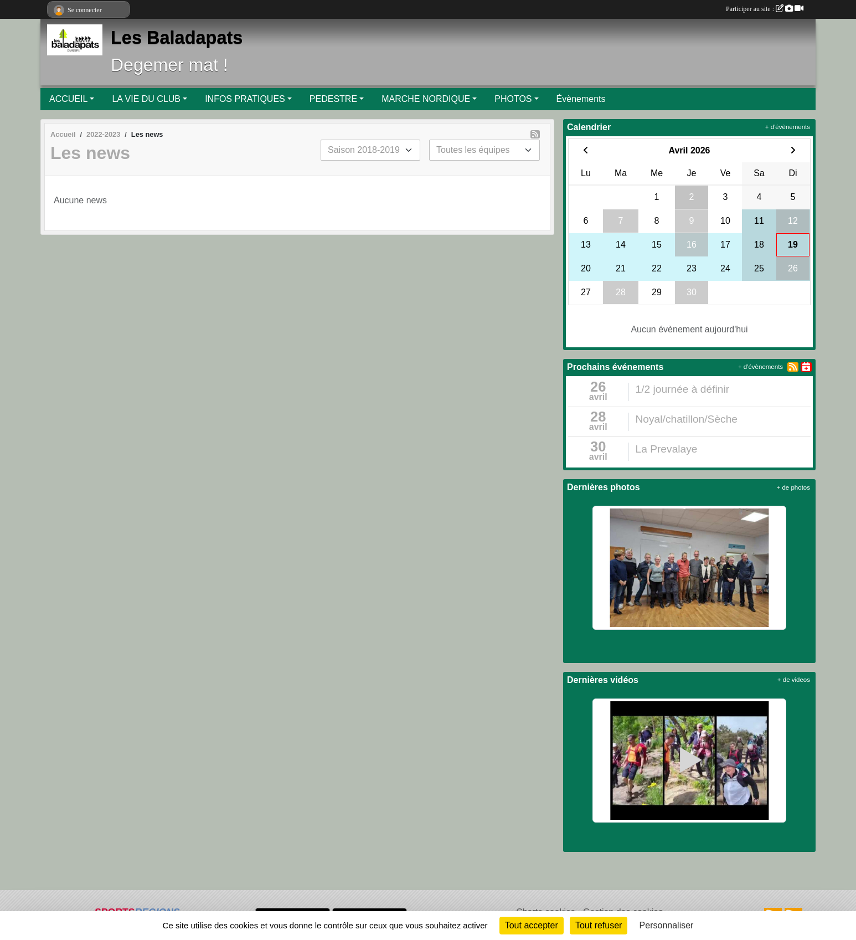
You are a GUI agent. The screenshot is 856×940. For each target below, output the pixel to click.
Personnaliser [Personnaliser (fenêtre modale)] (667, 925)
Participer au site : (764, 9)
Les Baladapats (177, 38)
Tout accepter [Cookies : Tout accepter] (531, 925)
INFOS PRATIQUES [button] (245, 99)
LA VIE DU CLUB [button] (146, 99)
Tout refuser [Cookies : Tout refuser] (598, 925)
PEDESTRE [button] (333, 99)
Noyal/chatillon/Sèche (687, 419)
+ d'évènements (787, 127)
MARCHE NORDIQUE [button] (425, 99)
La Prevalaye (667, 449)
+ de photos (793, 487)
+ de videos (793, 679)
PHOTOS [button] (513, 99)
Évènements (581, 99)
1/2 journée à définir (683, 389)
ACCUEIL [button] (68, 99)
